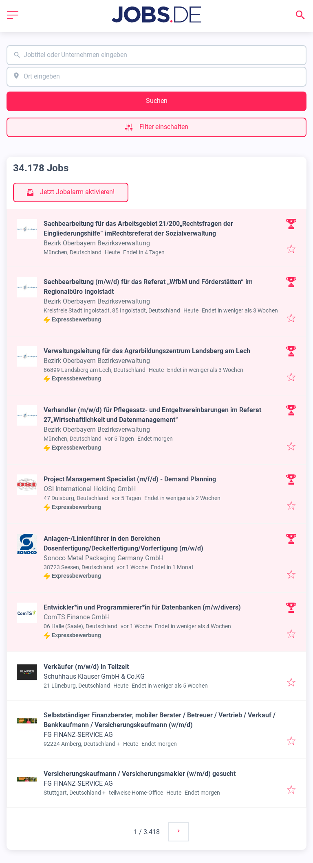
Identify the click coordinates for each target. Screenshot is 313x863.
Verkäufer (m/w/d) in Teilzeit (86, 667)
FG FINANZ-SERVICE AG (78, 734)
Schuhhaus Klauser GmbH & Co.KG (94, 676)
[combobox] (156, 55)
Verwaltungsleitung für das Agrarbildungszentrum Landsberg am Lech (147, 351)
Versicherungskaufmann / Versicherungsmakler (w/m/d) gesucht (140, 774)
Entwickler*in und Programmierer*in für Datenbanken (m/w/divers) (142, 607)
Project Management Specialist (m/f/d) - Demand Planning (130, 479)
